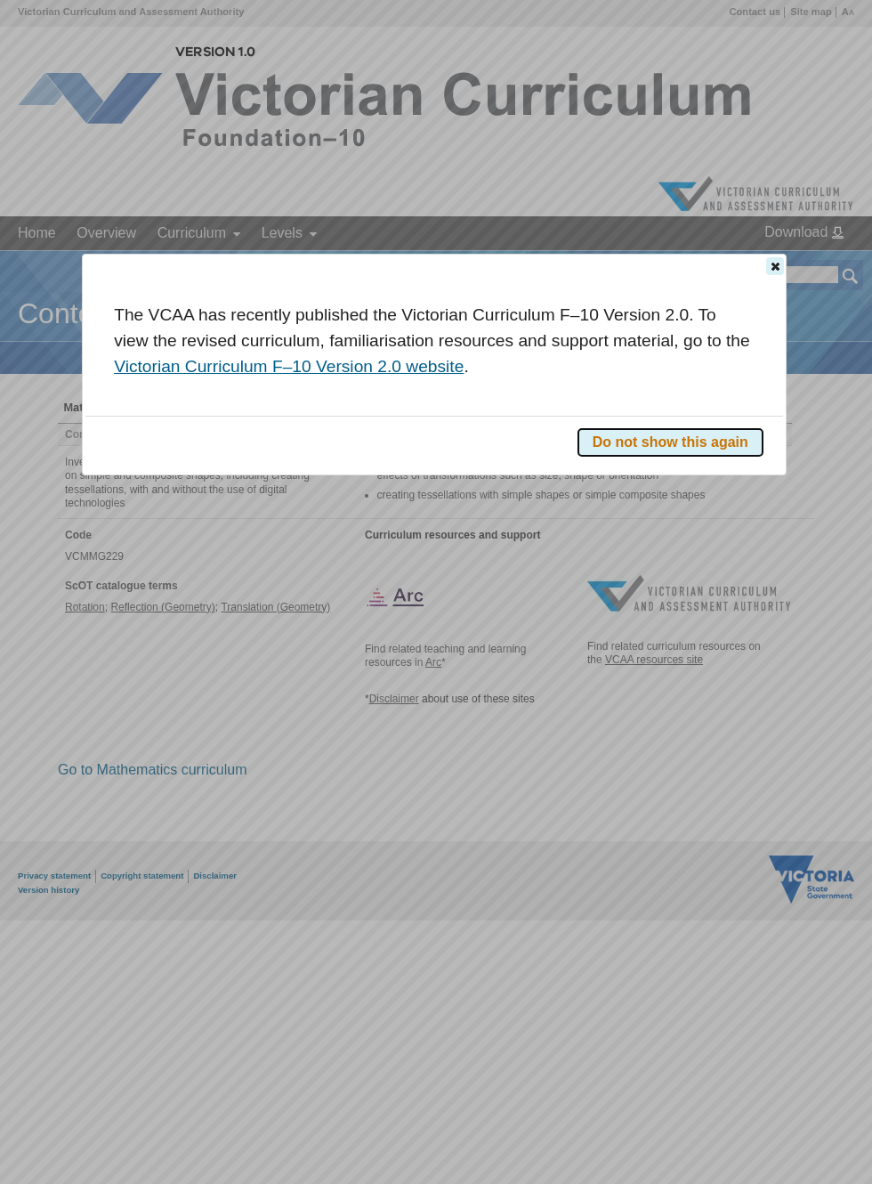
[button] (775, 266)
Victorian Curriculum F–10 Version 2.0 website (289, 366)
